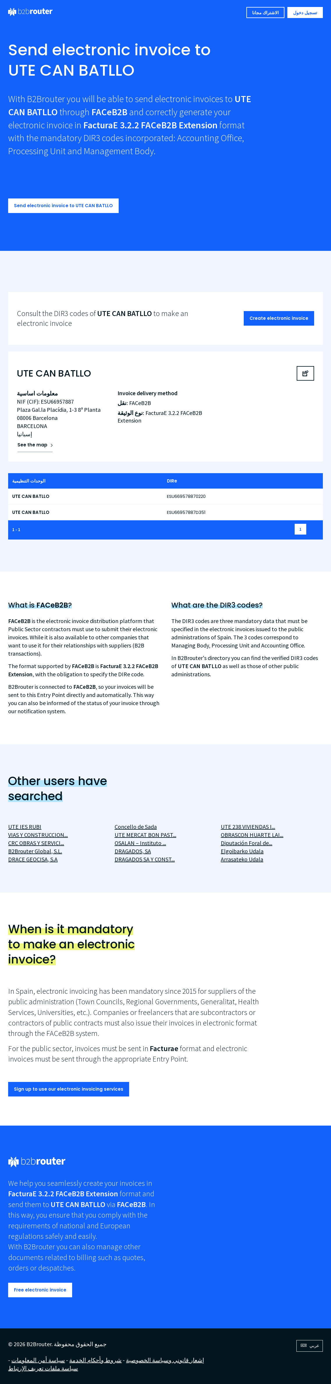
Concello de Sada (136, 826)
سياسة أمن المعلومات (38, 1360)
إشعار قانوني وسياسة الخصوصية (165, 1360)
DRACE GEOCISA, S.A (33, 859)
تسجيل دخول (305, 13)
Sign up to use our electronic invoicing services (68, 1089)
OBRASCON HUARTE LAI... (252, 834)
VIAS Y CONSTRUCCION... (38, 834)
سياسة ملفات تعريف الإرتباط (43, 1368)
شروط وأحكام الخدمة (95, 1360)
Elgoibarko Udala (242, 851)
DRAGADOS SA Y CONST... (145, 859)
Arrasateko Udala (242, 859)
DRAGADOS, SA (133, 851)
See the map (32, 445)
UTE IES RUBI (24, 826)
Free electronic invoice (40, 1290)
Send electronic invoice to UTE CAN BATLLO (63, 206)
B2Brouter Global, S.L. (35, 851)
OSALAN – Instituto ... (140, 843)
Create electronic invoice (279, 318)
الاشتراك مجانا (265, 13)
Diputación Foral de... (246, 843)
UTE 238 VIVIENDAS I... (248, 826)
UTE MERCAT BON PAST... (145, 834)
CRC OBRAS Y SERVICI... (36, 843)
